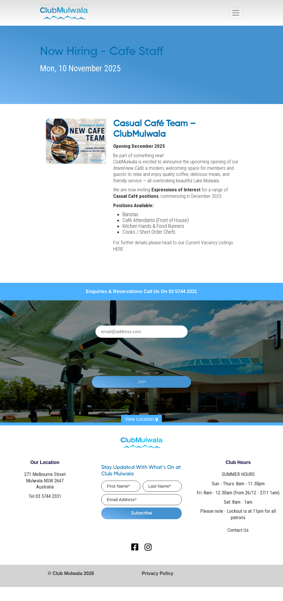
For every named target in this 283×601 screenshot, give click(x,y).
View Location (141, 419)
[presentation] (159, 353)
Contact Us (238, 530)
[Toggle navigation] (235, 13)
